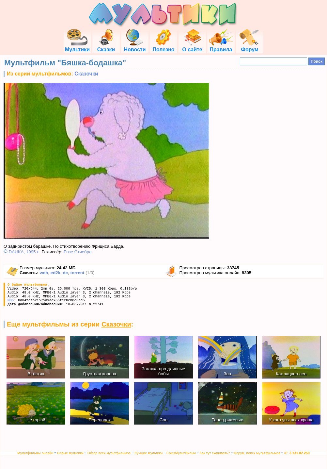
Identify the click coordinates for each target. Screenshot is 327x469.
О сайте (192, 46)
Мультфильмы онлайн (35, 453)
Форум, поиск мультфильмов (257, 453)
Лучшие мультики (148, 453)
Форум (250, 46)
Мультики (77, 46)
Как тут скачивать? (214, 453)
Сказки (106, 46)
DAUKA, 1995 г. (24, 251)
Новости (135, 46)
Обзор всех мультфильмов (109, 453)
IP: (297, 453)
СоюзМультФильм (181, 453)
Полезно (163, 46)
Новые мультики (70, 453)
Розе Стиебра (78, 251)
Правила (221, 46)
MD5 (11, 300)
